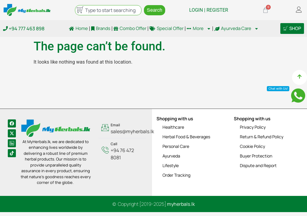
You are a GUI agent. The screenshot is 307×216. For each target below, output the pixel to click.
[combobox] (108, 10)
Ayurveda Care (236, 29)
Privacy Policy (253, 127)
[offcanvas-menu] (299, 10)
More (199, 29)
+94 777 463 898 (23, 28)
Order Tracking (176, 175)
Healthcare (173, 127)
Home (78, 29)
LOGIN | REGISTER (208, 10)
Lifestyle (170, 165)
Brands (100, 29)
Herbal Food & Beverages (186, 137)
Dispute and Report (258, 165)
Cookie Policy (252, 146)
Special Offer (166, 29)
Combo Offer (130, 29)
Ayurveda (171, 156)
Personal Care (175, 146)
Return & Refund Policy (261, 137)
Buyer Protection (256, 156)
